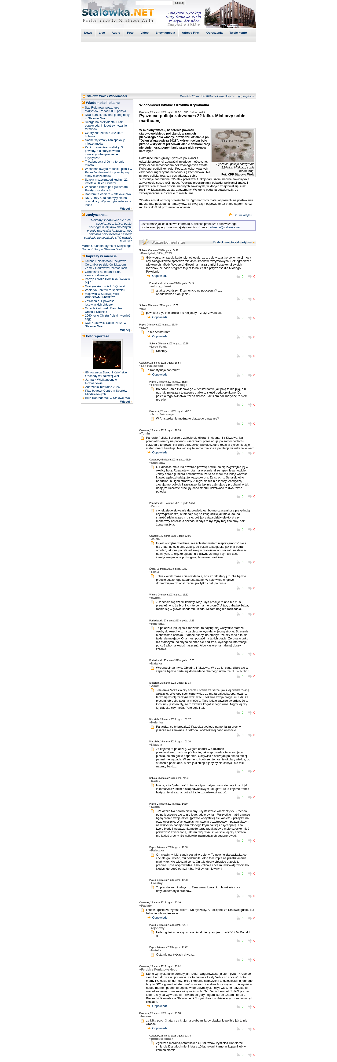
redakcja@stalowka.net (224, 227)
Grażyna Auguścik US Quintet (105, 286)
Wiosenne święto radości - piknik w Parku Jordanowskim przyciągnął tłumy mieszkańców (108, 172)
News (88, 32)
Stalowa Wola (96, 96)
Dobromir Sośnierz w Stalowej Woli (108, 194)
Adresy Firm (191, 32)
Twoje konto (238, 32)
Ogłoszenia (214, 32)
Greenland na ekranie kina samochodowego (103, 273)
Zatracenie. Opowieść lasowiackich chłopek (99, 302)
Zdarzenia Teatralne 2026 (102, 387)
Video (144, 32)
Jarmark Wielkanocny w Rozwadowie (101, 381)
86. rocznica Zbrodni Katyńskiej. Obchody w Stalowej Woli (106, 374)
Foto (130, 32)
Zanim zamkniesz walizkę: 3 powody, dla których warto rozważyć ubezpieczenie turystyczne (104, 153)
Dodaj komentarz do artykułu (232, 242)
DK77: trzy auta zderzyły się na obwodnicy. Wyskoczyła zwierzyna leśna (108, 201)
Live (102, 32)
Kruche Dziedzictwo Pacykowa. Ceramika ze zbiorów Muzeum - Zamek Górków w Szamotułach (106, 264)
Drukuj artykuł (243, 215)
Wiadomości (118, 96)
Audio (116, 32)
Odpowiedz (159, 275)
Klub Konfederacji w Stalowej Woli (108, 398)
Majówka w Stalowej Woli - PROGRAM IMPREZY (103, 295)
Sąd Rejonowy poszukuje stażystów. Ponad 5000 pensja (105, 109)
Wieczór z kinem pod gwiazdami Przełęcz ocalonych (106, 188)
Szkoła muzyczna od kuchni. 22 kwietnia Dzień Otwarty (106, 181)
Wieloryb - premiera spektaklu (105, 290)
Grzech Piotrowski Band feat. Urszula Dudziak (104, 310)
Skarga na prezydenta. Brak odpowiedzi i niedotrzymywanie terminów (106, 125)
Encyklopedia (165, 32)
